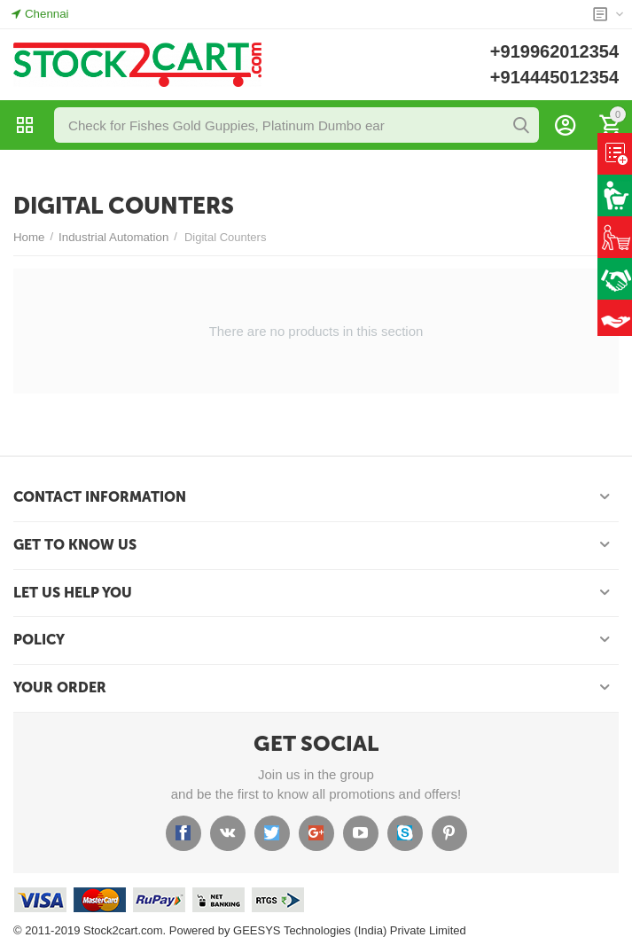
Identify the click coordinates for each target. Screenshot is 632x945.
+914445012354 (554, 77)
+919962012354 (554, 51)
